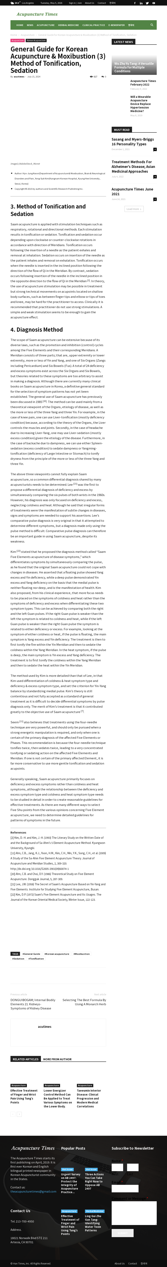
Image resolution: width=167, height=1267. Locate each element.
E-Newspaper (117, 25)
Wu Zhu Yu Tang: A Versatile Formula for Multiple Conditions (134, 67)
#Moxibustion (82, 953)
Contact (102, 2)
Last (130, 1174)
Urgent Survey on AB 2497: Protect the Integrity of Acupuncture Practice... (70, 1183)
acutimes (19, 76)
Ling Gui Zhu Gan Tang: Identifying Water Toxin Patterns (93, 1223)
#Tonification (36, 958)
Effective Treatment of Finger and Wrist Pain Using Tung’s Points (24, 1096)
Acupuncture (46, 25)
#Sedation (18, 958)
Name (117, 1161)
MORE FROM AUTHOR (57, 1059)
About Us (89, 2)
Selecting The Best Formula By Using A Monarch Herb (84, 1002)
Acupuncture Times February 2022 (143, 82)
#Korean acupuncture (56, 953)
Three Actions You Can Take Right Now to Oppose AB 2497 (94, 1181)
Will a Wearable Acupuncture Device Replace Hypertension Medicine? (140, 104)
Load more (134, 208)
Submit (123, 1233)
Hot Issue (67, 1169)
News (30, 25)
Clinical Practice (93, 25)
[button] (152, 25)
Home (19, 25)
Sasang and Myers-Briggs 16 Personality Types (133, 141)
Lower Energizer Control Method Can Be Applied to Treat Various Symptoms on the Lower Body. (58, 1098)
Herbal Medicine (68, 25)
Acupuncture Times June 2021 (132, 191)
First (115, 1174)
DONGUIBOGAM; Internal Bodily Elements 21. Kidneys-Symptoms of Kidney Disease (32, 1004)
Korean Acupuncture (36, 40)
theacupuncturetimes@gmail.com (33, 1191)
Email (117, 1182)
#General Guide (31, 953)
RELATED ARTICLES (26, 1059)
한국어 (112, 2)
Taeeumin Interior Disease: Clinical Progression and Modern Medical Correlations (89, 1098)
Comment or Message (130, 1198)
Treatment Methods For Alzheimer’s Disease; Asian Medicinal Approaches (133, 166)
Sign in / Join (75, 2)
